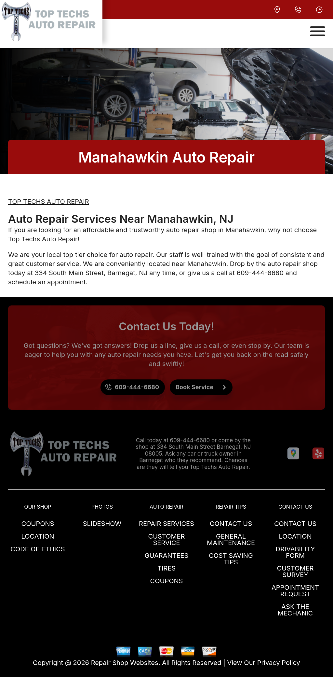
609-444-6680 (260, 273)
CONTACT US (231, 524)
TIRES (166, 568)
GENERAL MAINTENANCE (231, 539)
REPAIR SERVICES (166, 524)
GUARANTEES (167, 555)
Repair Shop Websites (124, 663)
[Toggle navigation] (317, 31)
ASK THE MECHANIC (295, 610)
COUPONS (37, 524)
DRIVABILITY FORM (295, 552)
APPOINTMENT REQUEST (295, 591)
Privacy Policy (278, 663)
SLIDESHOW (102, 524)
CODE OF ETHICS (37, 549)
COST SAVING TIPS (231, 559)
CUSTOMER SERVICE (166, 539)
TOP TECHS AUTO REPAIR (48, 201)
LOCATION (37, 536)
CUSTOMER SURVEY (295, 571)
